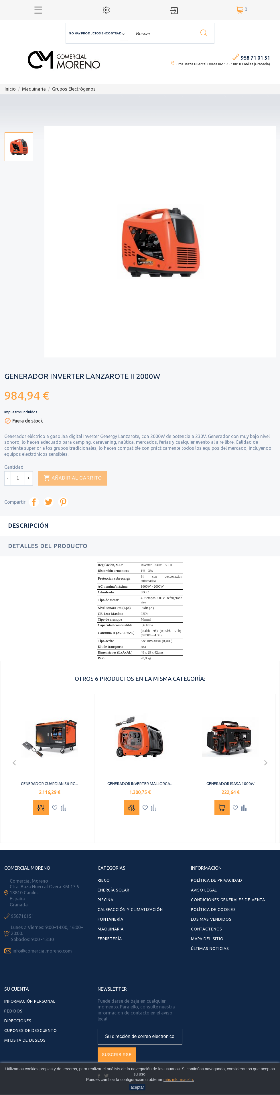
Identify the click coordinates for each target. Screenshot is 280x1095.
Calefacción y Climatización (130, 909)
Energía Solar (113, 890)
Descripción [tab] (28, 525)
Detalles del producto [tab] (47, 546)
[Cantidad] (18, 478)
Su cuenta (16, 989)
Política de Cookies (213, 909)
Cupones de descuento (30, 1030)
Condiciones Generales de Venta (228, 899)
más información (178, 1079)
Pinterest (63, 502)
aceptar (137, 1087)
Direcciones (17, 1020)
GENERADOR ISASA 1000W (230, 783)
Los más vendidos (211, 919)
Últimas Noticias (210, 948)
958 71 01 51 (255, 57)
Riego (104, 880)
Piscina (105, 899)
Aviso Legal (204, 890)
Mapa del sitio (207, 938)
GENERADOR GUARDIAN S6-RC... (49, 783)
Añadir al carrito (73, 478)
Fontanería (110, 919)
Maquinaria (110, 929)
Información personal (30, 1001)
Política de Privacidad (216, 880)
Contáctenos (206, 929)
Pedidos (13, 1011)
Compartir (34, 502)
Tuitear (49, 502)
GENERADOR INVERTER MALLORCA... (140, 783)
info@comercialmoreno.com (42, 950)
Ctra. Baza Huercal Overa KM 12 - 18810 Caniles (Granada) (223, 64)
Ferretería (110, 938)
